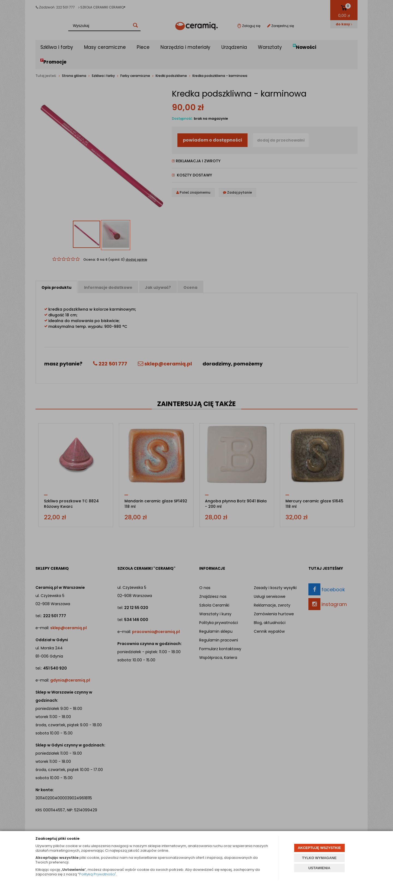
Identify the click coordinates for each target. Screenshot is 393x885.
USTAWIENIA (319, 868)
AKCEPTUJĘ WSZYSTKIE (319, 848)
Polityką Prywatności (97, 874)
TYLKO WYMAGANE (319, 858)
